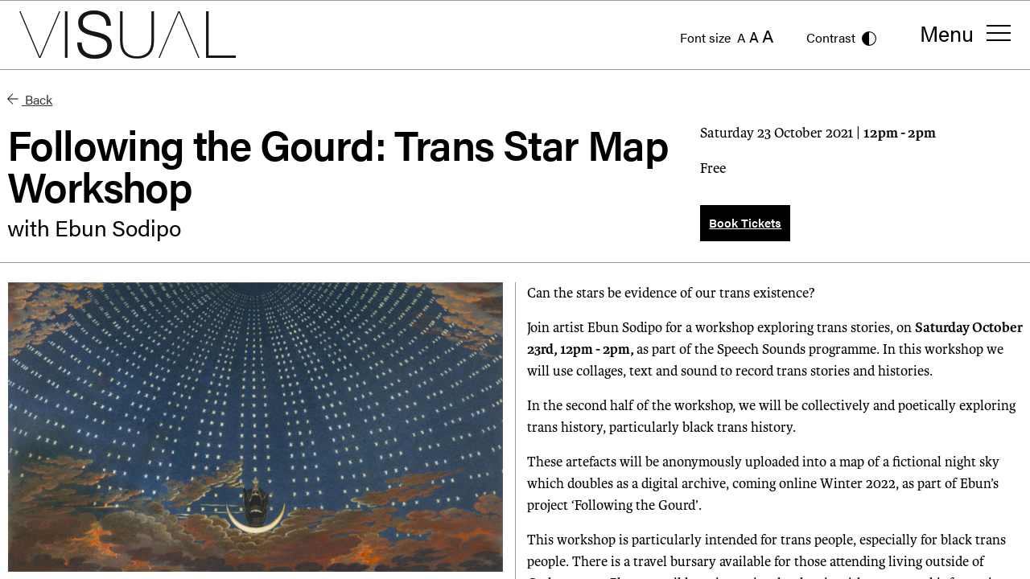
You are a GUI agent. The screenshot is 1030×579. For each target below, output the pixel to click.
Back (29, 99)
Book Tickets (745, 222)
